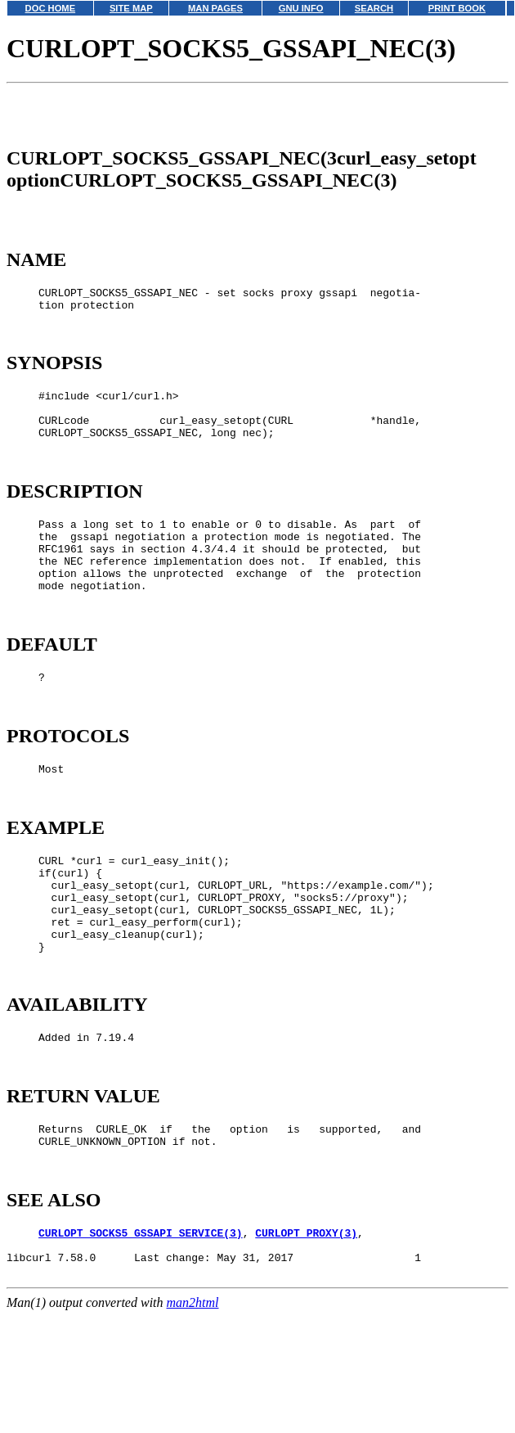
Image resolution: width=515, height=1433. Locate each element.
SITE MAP (131, 8)
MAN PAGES (215, 8)
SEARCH (374, 8)
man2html (193, 1425)
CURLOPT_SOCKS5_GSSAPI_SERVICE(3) (140, 1348)
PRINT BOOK (457, 8)
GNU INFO (301, 8)
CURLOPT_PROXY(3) (306, 1348)
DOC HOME (50, 8)
